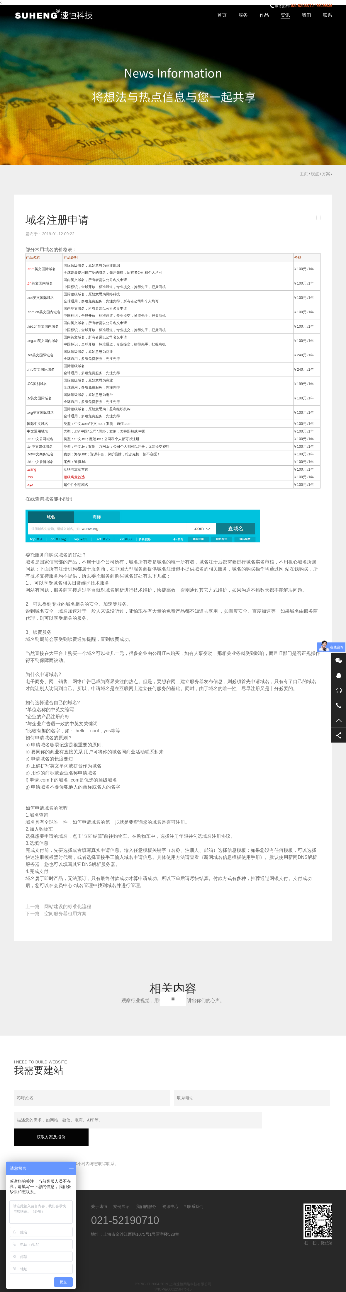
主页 (304, 173)
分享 (338, 735)
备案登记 (164, 1284)
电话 (338, 705)
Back (173, 999)
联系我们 (195, 1190)
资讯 (285, 15)
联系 (327, 15)
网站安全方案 (226, 1284)
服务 (243, 15)
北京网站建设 (145, 1284)
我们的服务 (146, 1190)
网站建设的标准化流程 (67, 906)
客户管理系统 (101, 1284)
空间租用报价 (293, 1284)
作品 (264, 15)
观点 (315, 173)
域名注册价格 (315, 1284)
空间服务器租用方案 (65, 913)
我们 (306, 15)
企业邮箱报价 (271, 1284)
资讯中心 (170, 1190)
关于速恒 (99, 1190)
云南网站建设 (123, 1284)
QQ (338, 675)
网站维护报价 (204, 1284)
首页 (222, 15)
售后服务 (338, 690)
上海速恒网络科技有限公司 (57, 14)
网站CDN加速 (249, 1284)
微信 (338, 660)
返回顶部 (338, 720)
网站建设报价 (182, 1284)
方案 (326, 173)
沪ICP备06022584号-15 (173, 1273)
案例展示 (121, 1190)
